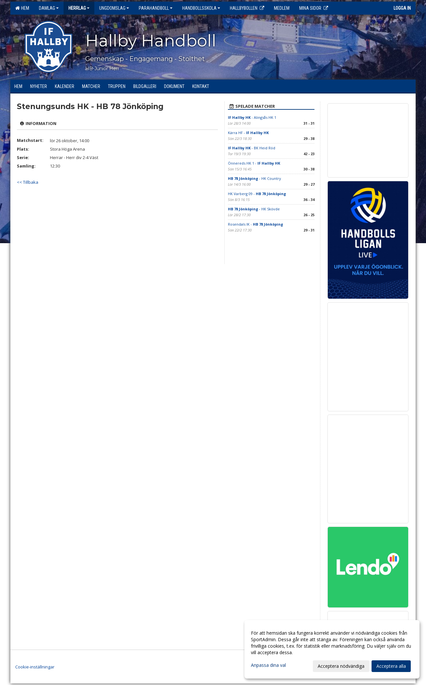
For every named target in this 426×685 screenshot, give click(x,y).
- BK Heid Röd (251, 147)
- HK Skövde (254, 208)
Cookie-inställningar (34, 667)
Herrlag (78, 8)
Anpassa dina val (268, 665)
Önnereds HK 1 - (254, 163)
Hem (22, 8)
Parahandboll (155, 8)
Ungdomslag (114, 8)
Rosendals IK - (255, 224)
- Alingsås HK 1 (252, 117)
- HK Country (254, 178)
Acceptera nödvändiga (341, 666)
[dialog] (332, 649)
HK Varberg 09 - (257, 193)
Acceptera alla (391, 666)
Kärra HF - (248, 132)
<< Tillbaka (27, 182)
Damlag (49, 8)
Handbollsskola (201, 8)
